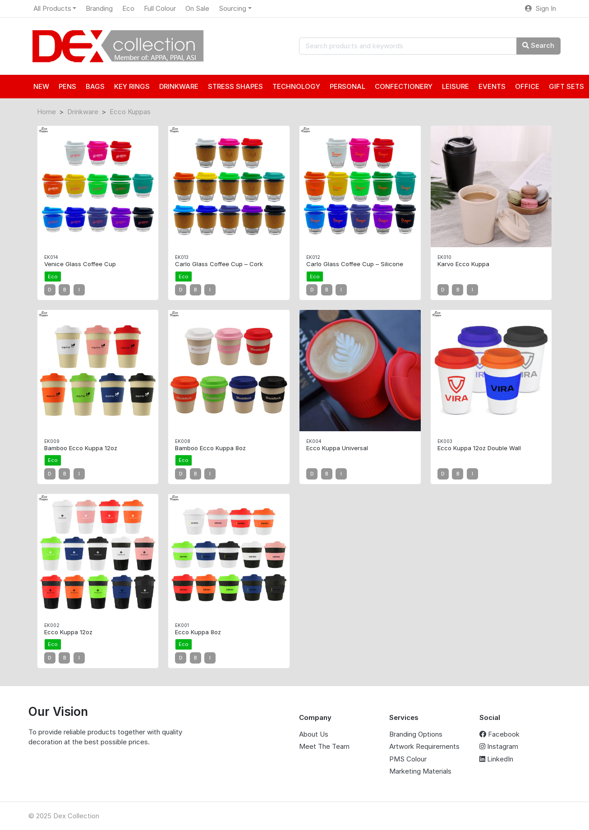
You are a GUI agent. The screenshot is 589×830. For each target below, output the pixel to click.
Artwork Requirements (424, 746)
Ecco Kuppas (130, 111)
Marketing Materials (420, 771)
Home (46, 111)
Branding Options (415, 734)
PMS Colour (408, 759)
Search (538, 45)
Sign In (540, 8)
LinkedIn (496, 759)
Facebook (499, 734)
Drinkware (82, 111)
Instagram (498, 746)
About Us (313, 734)
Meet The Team (324, 746)
